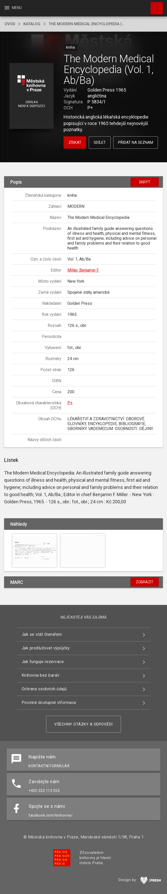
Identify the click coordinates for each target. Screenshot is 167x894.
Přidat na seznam (135, 142)
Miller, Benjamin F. (83, 270)
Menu (13, 8)
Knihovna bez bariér (41, 675)
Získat (74, 142)
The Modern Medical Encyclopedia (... (87, 24)
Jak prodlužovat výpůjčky (46, 648)
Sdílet (100, 142)
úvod (10, 24)
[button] (31, 96)
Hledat (154, 6)
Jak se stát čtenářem (42, 634)
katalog (31, 24)
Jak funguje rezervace (43, 661)
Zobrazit (144, 582)
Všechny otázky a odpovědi (83, 724)
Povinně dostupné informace (49, 702)
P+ (70, 402)
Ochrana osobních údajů (44, 688)
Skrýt (144, 182)
